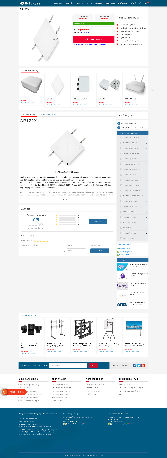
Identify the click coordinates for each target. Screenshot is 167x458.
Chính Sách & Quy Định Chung (29, 385)
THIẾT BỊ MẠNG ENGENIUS (131, 169)
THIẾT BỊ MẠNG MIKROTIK (131, 164)
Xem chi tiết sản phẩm (28, 103)
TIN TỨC (89, 3)
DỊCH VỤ (80, 3)
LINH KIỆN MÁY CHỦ (129, 212)
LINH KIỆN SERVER (59, 401)
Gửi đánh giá (97, 221)
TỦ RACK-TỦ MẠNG (93, 391)
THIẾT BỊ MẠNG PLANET (130, 206)
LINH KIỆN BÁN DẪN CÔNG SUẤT (131, 391)
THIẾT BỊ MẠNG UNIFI (130, 159)
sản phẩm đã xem (29, 316)
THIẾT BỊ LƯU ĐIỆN (93, 394)
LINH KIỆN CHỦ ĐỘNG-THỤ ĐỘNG (131, 388)
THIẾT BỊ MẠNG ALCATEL (131, 175)
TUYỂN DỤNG (122, 3)
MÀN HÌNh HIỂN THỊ (129, 238)
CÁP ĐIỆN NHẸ (127, 228)
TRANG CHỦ (58, 3)
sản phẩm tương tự (30, 71)
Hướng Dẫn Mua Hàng (27, 388)
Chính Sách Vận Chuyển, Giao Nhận (31, 394)
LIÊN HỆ (133, 3)
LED (121, 394)
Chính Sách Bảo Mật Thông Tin (29, 401)
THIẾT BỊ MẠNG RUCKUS (131, 185)
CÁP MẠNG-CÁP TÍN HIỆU (95, 385)
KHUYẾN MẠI (110, 3)
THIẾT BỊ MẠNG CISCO (130, 143)
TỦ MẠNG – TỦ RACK (129, 217)
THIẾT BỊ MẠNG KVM (60, 397)
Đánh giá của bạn (26, 240)
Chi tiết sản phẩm (29, 114)
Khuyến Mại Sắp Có (125, 244)
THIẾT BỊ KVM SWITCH (130, 201)
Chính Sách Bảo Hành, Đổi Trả (29, 397)
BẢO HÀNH (98, 3)
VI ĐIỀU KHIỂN (125, 385)
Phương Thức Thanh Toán (28, 391)
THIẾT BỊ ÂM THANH (129, 233)
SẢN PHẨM (70, 3)
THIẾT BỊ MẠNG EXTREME (131, 137)
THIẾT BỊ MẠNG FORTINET (131, 153)
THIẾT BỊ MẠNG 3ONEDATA (131, 148)
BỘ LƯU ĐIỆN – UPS (129, 222)
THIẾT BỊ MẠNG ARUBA (130, 180)
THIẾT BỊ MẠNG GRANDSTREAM (133, 196)
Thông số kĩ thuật (48, 114)
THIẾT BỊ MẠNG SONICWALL (132, 190)
